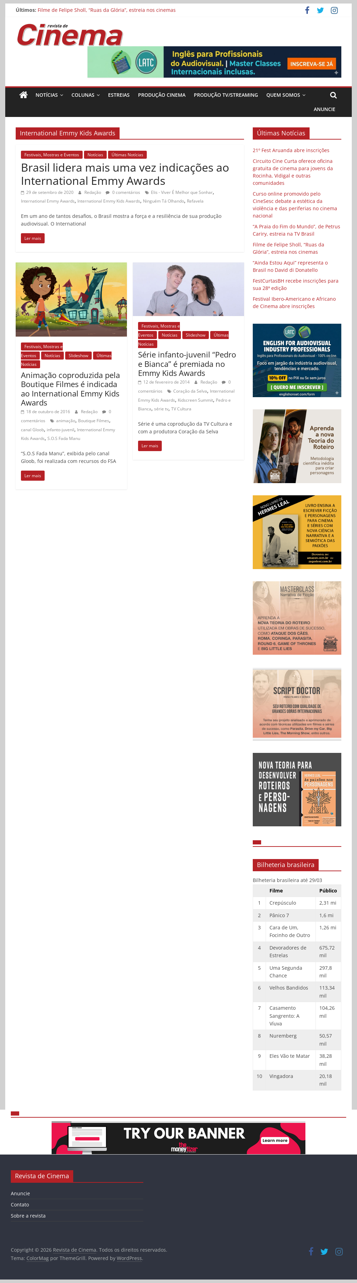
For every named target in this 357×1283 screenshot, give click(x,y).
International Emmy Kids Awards (108, 201)
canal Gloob (32, 430)
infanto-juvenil (60, 430)
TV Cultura (181, 409)
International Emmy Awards (48, 201)
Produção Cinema (161, 95)
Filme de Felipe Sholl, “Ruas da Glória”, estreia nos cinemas (107, 10)
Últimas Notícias (127, 155)
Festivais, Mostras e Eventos (51, 155)
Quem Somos (283, 95)
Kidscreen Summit (195, 400)
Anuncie (324, 109)
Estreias (119, 95)
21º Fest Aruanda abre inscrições (291, 150)
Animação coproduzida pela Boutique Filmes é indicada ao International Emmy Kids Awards (70, 389)
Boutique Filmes (93, 421)
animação (65, 421)
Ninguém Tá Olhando (163, 201)
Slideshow (78, 356)
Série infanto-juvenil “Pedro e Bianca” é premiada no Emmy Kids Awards (187, 363)
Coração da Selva (190, 391)
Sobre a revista (28, 1215)
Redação (93, 192)
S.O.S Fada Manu (63, 438)
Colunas (82, 95)
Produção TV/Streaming (226, 95)
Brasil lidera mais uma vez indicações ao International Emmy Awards (125, 174)
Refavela (195, 201)
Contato (20, 1204)
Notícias (47, 95)
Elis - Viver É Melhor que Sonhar (182, 192)
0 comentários (123, 192)
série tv (161, 409)
